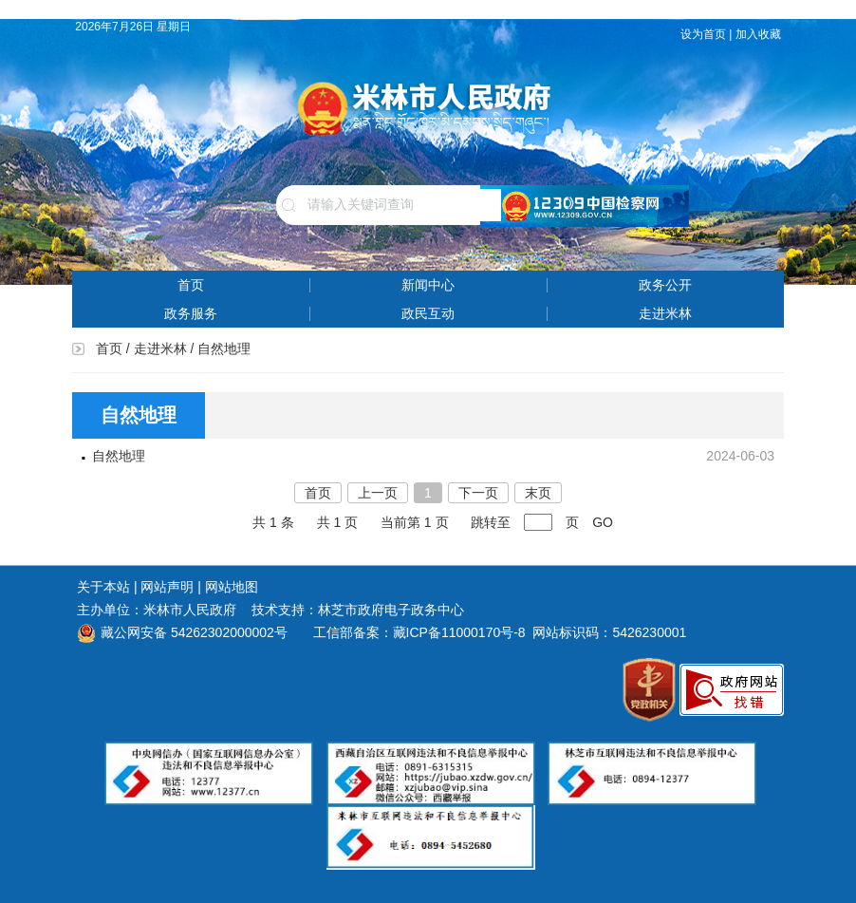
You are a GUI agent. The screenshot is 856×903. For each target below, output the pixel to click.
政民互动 (428, 313)
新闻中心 (428, 284)
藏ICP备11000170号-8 (459, 632)
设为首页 (703, 34)
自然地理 (118, 455)
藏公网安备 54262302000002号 (182, 632)
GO (602, 522)
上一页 (378, 492)
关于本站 (103, 586)
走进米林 (665, 313)
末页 (538, 492)
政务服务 (190, 313)
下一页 (478, 492)
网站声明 (167, 586)
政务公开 (665, 284)
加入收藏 (759, 34)
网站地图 (231, 586)
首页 (190, 284)
